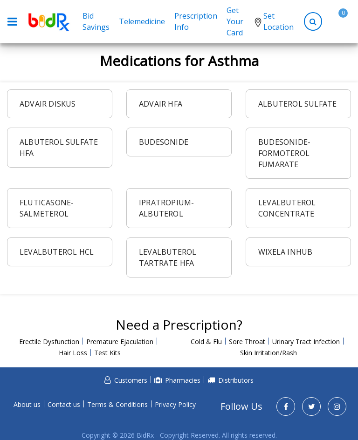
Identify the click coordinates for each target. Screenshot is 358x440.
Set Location (278, 21)
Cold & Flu (206, 341)
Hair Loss (73, 352)
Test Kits (107, 352)
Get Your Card (235, 21)
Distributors (236, 380)
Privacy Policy (175, 404)
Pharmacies (182, 380)
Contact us (64, 404)
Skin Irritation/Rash (268, 352)
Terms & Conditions (117, 404)
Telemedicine (142, 21)
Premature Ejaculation (119, 341)
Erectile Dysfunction (49, 341)
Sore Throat (247, 341)
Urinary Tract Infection (306, 341)
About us (27, 404)
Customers (130, 380)
